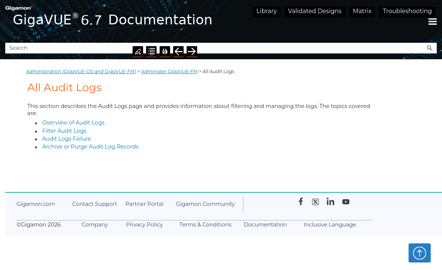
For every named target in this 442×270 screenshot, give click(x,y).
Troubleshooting (407, 11)
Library (266, 11)
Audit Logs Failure (66, 138)
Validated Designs (315, 11)
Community (205, 204)
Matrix (362, 11)
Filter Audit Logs (64, 131)
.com (36, 204)
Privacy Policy (144, 224)
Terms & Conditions (206, 224)
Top (419, 252)
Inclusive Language (330, 224)
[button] (430, 48)
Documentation (265, 224)
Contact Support (94, 204)
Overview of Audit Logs (73, 122)
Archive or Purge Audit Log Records (90, 146)
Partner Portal (144, 204)
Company (94, 224)
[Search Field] (220, 48)
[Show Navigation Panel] (433, 21)
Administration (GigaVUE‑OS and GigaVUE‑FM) (81, 71)
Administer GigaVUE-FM (169, 71)
